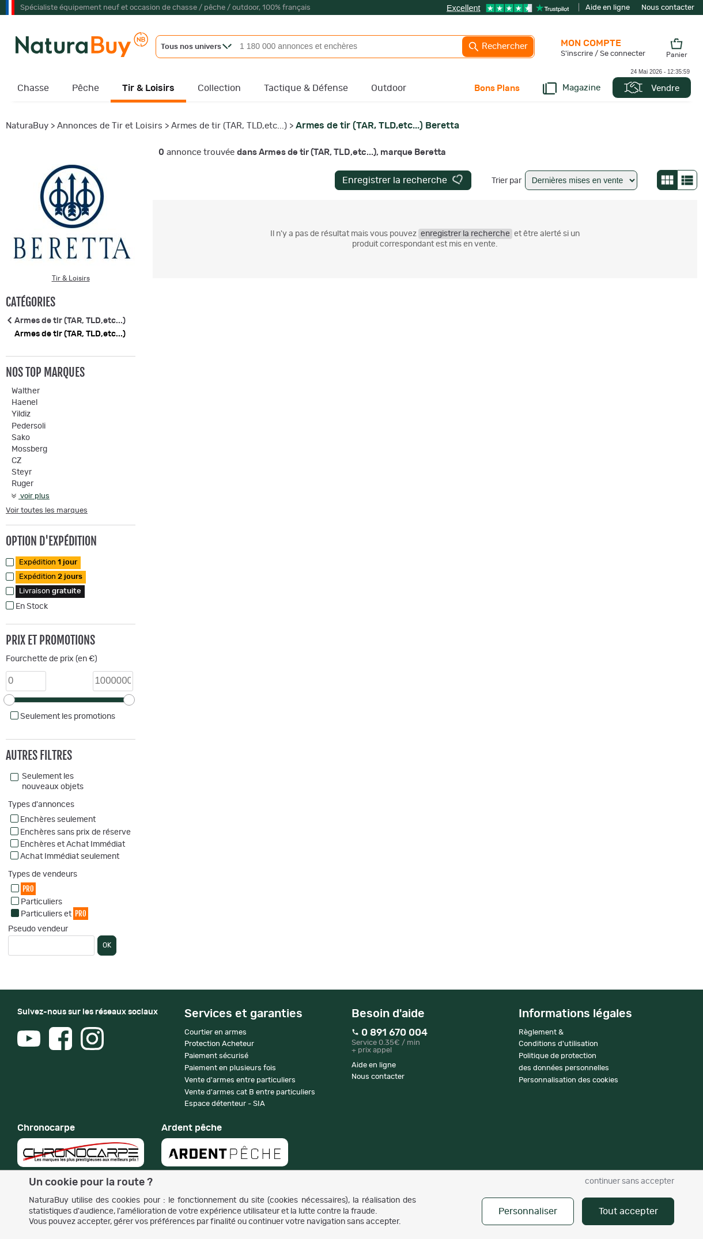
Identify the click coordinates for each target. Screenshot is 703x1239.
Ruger (22, 484)
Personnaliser (527, 1211)
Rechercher (498, 46)
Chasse (33, 88)
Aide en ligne (607, 8)
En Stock (32, 607)
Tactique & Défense (306, 88)
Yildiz (21, 414)
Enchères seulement (58, 820)
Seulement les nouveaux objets (53, 781)
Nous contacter (667, 8)
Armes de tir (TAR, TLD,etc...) (229, 126)
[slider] (9, 700)
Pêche (85, 88)
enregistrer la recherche (465, 234)
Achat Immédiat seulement (69, 856)
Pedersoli (29, 426)
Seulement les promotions (67, 717)
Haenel (24, 403)
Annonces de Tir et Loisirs (109, 126)
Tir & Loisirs (148, 88)
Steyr (22, 472)
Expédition (48, 562)
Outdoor (388, 88)
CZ (16, 461)
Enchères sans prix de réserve (75, 832)
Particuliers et (54, 913)
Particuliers (41, 902)
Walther (26, 391)
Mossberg (29, 449)
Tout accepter (628, 1211)
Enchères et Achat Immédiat (72, 844)
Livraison (50, 591)
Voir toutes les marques (47, 510)
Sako (21, 438)
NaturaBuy (27, 126)
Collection (219, 88)
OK (107, 945)
